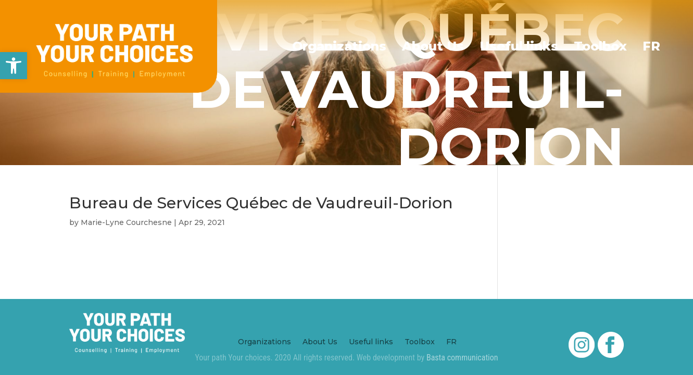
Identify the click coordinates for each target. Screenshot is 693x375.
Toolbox (600, 46)
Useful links (519, 46)
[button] (13, 65)
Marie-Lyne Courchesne (126, 222)
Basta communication (462, 357)
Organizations (339, 46)
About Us (433, 46)
